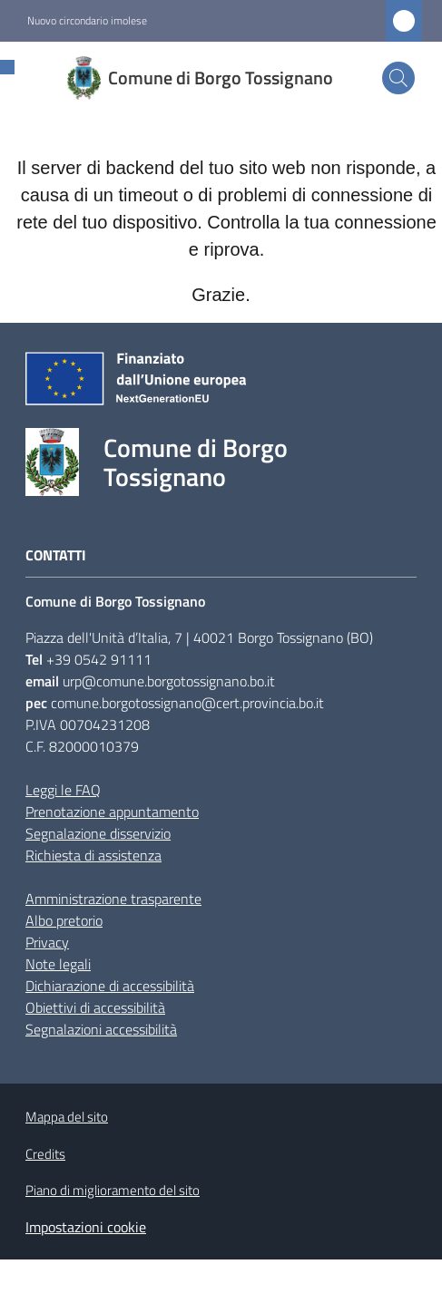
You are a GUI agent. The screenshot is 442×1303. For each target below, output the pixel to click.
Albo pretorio (64, 920)
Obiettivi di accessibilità (95, 1007)
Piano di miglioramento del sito (112, 1190)
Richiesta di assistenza (93, 855)
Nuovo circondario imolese (87, 21)
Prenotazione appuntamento (112, 811)
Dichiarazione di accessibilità (109, 986)
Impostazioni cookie (85, 1227)
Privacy (47, 942)
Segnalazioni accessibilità (101, 1029)
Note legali (58, 964)
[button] (398, 78)
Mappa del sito (66, 1116)
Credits (45, 1153)
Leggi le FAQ (63, 790)
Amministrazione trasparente (113, 898)
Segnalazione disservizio (98, 833)
